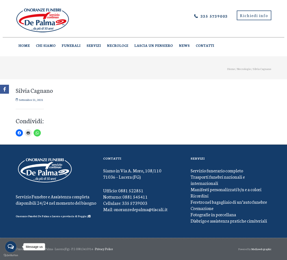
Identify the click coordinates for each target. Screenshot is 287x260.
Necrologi (117, 45)
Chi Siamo (46, 45)
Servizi (94, 45)
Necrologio (244, 69)
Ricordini (200, 195)
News (184, 45)
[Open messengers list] (10, 246)
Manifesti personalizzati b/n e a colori (226, 189)
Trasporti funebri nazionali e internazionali (218, 179)
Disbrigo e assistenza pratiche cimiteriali (229, 220)
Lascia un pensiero (153, 45)
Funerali (71, 45)
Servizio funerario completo (217, 170)
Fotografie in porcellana (213, 214)
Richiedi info (254, 15)
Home (24, 45)
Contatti (205, 45)
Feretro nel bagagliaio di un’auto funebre (229, 202)
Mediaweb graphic (261, 249)
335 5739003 (214, 16)
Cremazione (202, 208)
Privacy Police (104, 249)
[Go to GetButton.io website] (11, 255)
